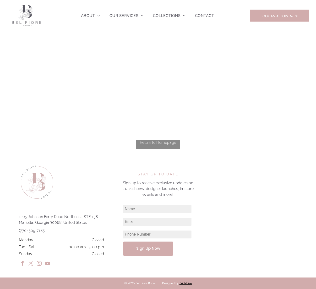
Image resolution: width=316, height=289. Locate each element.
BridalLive (186, 283)
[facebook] (22, 264)
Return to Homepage (158, 142)
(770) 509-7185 (32, 230)
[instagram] (39, 264)
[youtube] (47, 264)
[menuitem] (90, 15)
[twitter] (30, 264)
